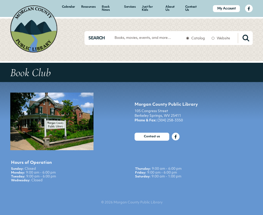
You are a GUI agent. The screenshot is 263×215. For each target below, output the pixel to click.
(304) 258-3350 (170, 120)
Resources (88, 6)
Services (130, 6)
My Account (226, 8)
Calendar (68, 6)
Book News (106, 8)
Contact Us (191, 8)
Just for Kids (147, 8)
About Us (170, 8)
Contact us (152, 136)
